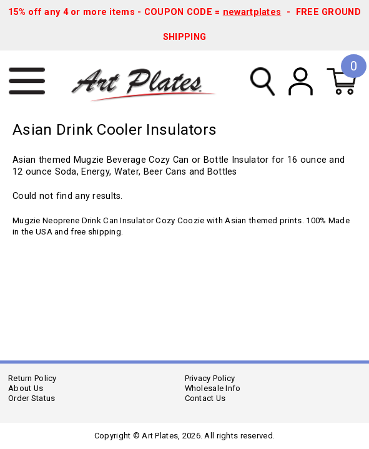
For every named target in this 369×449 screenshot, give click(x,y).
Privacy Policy (210, 378)
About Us (25, 388)
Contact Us (205, 398)
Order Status (31, 398)
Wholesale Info (213, 388)
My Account (300, 81)
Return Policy (32, 378)
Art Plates (150, 82)
